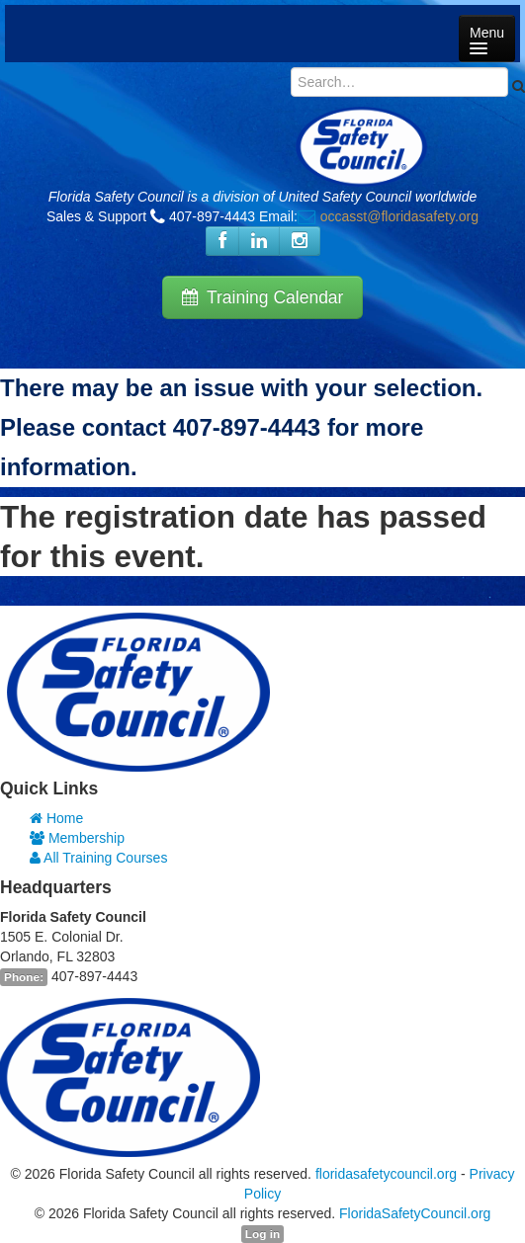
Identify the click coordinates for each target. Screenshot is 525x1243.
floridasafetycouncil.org (386, 1174)
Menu (487, 39)
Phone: (24, 977)
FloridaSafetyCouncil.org (414, 1213)
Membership (77, 838)
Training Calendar (263, 297)
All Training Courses (98, 858)
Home (56, 818)
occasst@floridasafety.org (399, 216)
